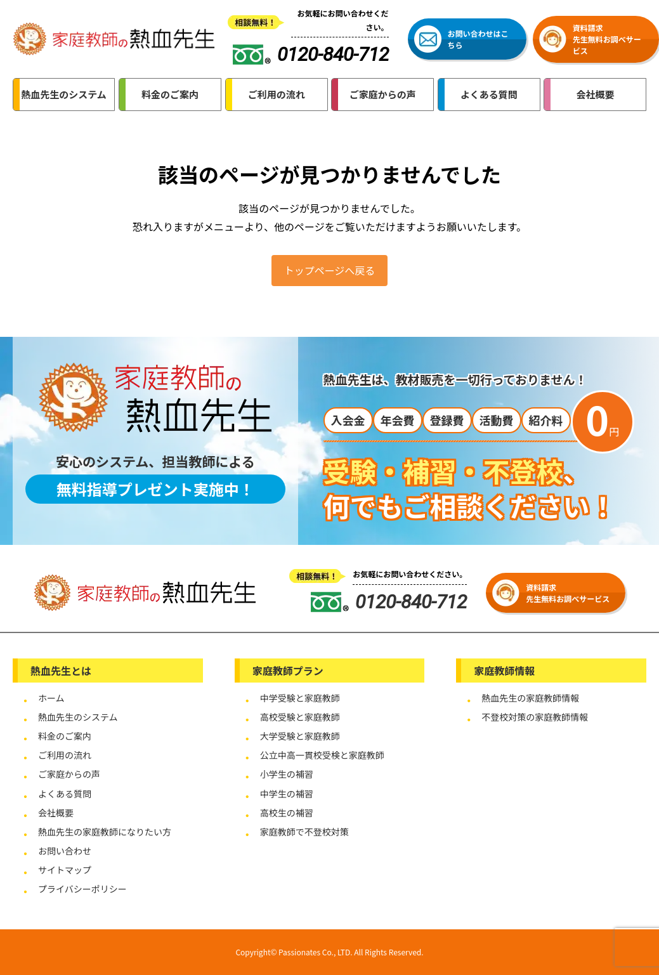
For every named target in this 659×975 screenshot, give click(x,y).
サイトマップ (64, 869)
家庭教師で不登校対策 (304, 831)
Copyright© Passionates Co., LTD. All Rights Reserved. (329, 951)
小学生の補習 (286, 774)
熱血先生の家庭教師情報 (530, 697)
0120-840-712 (389, 602)
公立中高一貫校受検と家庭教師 (322, 755)
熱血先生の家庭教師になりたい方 (104, 831)
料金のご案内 (64, 736)
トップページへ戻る (329, 270)
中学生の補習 (286, 793)
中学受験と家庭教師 (300, 697)
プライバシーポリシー (82, 888)
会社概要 (56, 812)
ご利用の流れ (64, 755)
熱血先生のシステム (78, 716)
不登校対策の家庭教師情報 (534, 716)
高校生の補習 (286, 812)
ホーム (51, 697)
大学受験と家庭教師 (300, 736)
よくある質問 (64, 793)
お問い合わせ (64, 850)
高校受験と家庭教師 (300, 716)
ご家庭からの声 (69, 774)
